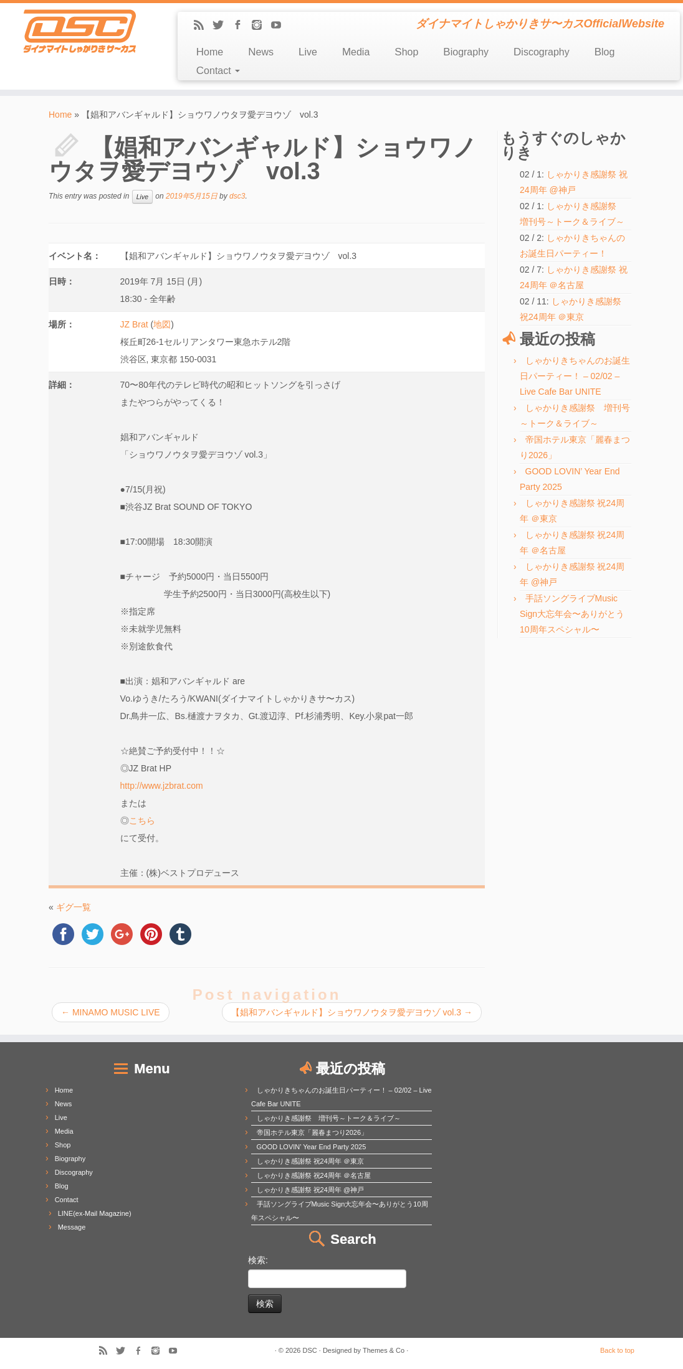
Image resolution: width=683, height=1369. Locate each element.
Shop (406, 52)
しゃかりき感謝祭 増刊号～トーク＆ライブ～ (329, 1118)
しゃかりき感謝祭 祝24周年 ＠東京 (310, 1161)
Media (356, 52)
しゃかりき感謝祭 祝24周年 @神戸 (311, 1189)
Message (72, 1227)
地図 (162, 324)
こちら (142, 821)
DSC (310, 1350)
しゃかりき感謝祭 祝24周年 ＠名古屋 (314, 1175)
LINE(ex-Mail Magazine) (94, 1213)
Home (209, 52)
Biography (466, 52)
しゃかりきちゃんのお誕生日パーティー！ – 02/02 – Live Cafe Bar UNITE (575, 376)
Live (308, 52)
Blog (605, 52)
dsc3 (237, 196)
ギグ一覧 (73, 907)
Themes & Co (383, 1350)
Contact (218, 71)
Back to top (617, 1350)
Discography (541, 52)
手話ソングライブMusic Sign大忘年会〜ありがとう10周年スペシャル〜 (572, 613)
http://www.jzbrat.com (161, 786)
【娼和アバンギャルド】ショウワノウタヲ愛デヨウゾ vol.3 (351, 1012)
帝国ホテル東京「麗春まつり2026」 (312, 1132)
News (261, 52)
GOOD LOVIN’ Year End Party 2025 (311, 1146)
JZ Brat (134, 324)
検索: (258, 1260)
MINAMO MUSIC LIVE (110, 1012)
